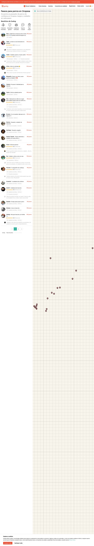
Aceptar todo (7, 543)
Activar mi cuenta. (75, 1)
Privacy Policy (72, 540)
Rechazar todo (19, 543)
